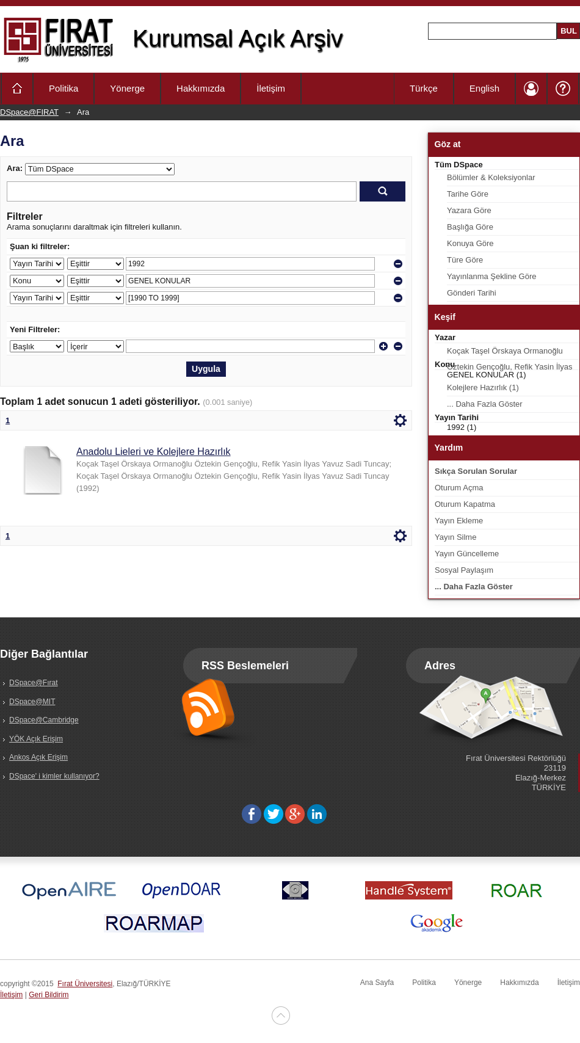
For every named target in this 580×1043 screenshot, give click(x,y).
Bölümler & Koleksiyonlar (491, 177)
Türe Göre (465, 259)
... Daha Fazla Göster (485, 404)
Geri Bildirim (48, 994)
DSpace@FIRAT (29, 112)
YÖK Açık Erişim (36, 739)
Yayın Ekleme (459, 520)
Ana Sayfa (377, 982)
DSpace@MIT (32, 701)
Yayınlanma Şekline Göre (491, 276)
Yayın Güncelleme (467, 553)
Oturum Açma (459, 487)
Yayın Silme (455, 537)
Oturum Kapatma (465, 504)
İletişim (270, 88)
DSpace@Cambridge (44, 720)
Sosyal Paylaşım (464, 570)
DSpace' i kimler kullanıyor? (54, 776)
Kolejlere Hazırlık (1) (483, 387)
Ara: (15, 168)
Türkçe (424, 88)
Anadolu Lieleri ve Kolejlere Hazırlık (153, 451)
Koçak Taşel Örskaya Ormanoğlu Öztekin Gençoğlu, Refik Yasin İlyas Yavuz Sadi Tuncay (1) (509, 353)
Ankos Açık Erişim (38, 757)
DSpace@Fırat (33, 682)
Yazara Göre (469, 210)
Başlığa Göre (470, 226)
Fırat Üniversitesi (84, 983)
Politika (63, 88)
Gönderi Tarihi (471, 292)
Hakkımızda (200, 88)
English (484, 88)
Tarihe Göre (467, 193)
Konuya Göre (470, 243)
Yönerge (127, 88)
